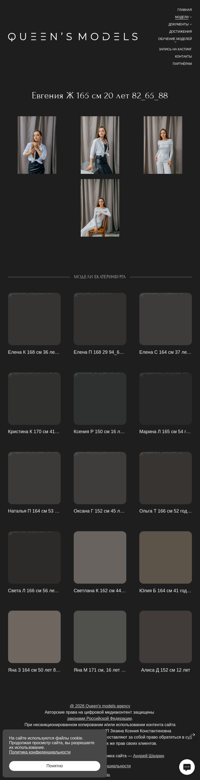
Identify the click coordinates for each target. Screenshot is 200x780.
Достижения (180, 31)
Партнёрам (182, 64)
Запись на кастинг (175, 49)
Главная (185, 10)
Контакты (183, 56)
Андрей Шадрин (148, 763)
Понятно (55, 766)
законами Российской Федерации (99, 726)
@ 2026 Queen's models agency (100, 713)
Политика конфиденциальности (40, 752)
